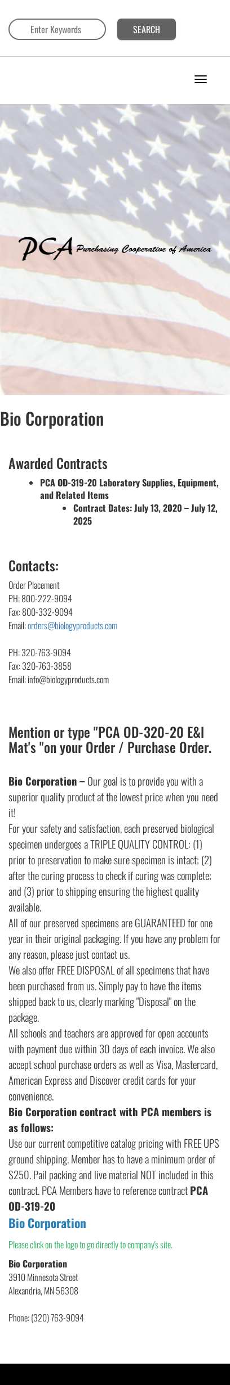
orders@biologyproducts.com (72, 625)
